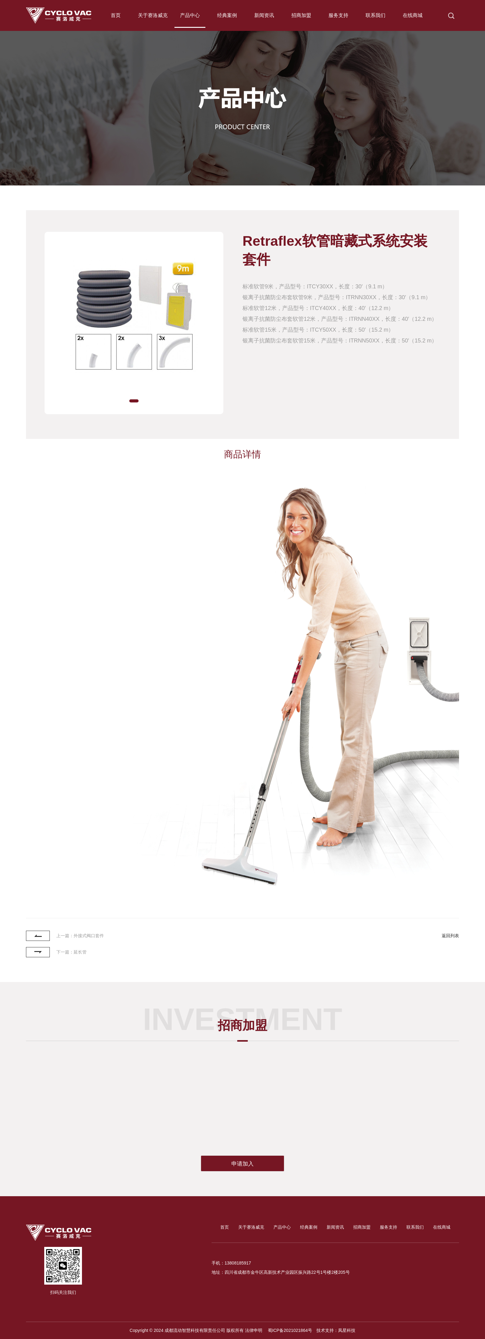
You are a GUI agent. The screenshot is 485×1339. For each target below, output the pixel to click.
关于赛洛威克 (153, 15)
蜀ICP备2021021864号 (289, 1330)
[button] (134, 400)
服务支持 (338, 15)
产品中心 (190, 15)
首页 (116, 15)
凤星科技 (346, 1330)
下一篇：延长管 (71, 952)
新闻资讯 (264, 15)
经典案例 (227, 15)
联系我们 (375, 15)
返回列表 (450, 935)
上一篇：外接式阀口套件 (80, 935)
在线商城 (413, 15)
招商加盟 (301, 15)
